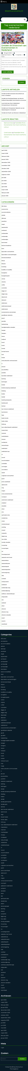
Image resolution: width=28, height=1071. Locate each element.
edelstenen (5, 309)
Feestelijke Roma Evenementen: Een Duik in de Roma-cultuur (15, 125)
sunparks (4, 533)
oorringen (4, 466)
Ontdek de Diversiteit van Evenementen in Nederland (14, 47)
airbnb (3, 215)
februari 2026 (5, 156)
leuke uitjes (5, 421)
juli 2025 (4, 177)
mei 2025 (4, 183)
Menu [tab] (4, 2)
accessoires (5, 209)
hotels (3, 348)
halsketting (5, 324)
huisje (3, 357)
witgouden (5, 596)
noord (3, 457)
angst (3, 224)
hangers (4, 333)
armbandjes (5, 239)
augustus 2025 (6, 174)
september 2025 (6, 171)
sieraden (4, 506)
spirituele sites (6, 515)
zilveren (4, 608)
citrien (3, 278)
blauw (3, 260)
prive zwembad (6, 481)
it (1, 771)
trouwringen (5, 548)
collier (3, 284)
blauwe (4, 263)
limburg (4, 424)
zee (3, 599)
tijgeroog (4, 536)
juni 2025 (4, 180)
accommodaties (6, 212)
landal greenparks (7, 400)
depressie (4, 297)
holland (4, 339)
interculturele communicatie (9, 360)
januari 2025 (5, 195)
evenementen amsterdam (9, 312)
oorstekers (5, 469)
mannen (4, 433)
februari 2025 (5, 192)
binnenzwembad (6, 257)
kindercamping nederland (9, 387)
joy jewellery (5, 369)
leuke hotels (5, 418)
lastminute (5, 412)
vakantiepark (5, 566)
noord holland (5, 460)
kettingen (4, 381)
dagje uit (4, 291)
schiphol (4, 502)
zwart (3, 618)
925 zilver (4, 206)
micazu (3, 439)
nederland (4, 448)
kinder (3, 384)
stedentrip (4, 518)
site (3, 512)
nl (2, 454)
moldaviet (4, 442)
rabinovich (4, 484)
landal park (5, 403)
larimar (3, 406)
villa (3, 575)
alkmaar (4, 218)
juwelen (4, 372)
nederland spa (5, 451)
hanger (3, 330)
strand (3, 530)
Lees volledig (8, 72)
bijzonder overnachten (8, 251)
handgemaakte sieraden (8, 327)
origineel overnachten (8, 475)
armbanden (5, 233)
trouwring (4, 545)
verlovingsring (5, 572)
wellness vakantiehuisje (8, 593)
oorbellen (4, 463)
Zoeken (6, 79)
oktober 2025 (5, 168)
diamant (4, 300)
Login (2, 1047)
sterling (4, 527)
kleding (4, 390)
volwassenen (5, 581)
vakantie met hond (7, 557)
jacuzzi (3, 366)
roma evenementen (7, 493)
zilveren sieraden (6, 615)
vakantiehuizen (6, 563)
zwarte (3, 621)
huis (3, 354)
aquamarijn (5, 227)
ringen (3, 490)
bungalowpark (6, 275)
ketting (4, 378)
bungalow (4, 272)
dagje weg (4, 294)
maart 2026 (5, 153)
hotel (3, 345)
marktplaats (5, 436)
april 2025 (4, 186)
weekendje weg (6, 587)
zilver (3, 605)
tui (2, 551)
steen (3, 521)
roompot (4, 496)
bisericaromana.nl (14, 11)
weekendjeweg (6, 590)
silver (3, 509)
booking (4, 266)
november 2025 (6, 165)
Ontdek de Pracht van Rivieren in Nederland (14, 112)
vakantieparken (6, 569)
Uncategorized (6, 554)
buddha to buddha (7, 269)
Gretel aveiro (8, 132)
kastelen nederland (7, 375)
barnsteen (4, 242)
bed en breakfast (6, 245)
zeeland (4, 602)
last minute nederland (8, 409)
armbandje (5, 236)
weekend (4, 584)
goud (3, 318)
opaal (3, 472)
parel (3, 478)
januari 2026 (5, 159)
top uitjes (4, 539)
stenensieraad (5, 524)
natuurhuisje (5, 445)
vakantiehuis (5, 560)
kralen (3, 393)
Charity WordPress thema (12, 1067)
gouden (4, 321)
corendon (4, 287)
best (3, 248)
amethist (4, 221)
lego (3, 415)
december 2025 (6, 162)
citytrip (4, 281)
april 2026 (4, 150)
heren (3, 336)
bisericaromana (8, 123)
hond (3, 342)
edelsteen (4, 303)
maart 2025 (5, 189)
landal (3, 396)
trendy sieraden (6, 542)
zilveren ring (5, 611)
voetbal (4, 578)
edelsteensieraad (6, 306)
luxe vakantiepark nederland (9, 427)
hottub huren (5, 351)
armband (4, 230)
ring (3, 487)
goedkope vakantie (7, 315)
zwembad (4, 624)
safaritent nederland (7, 499)
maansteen (5, 430)
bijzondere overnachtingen (9, 254)
